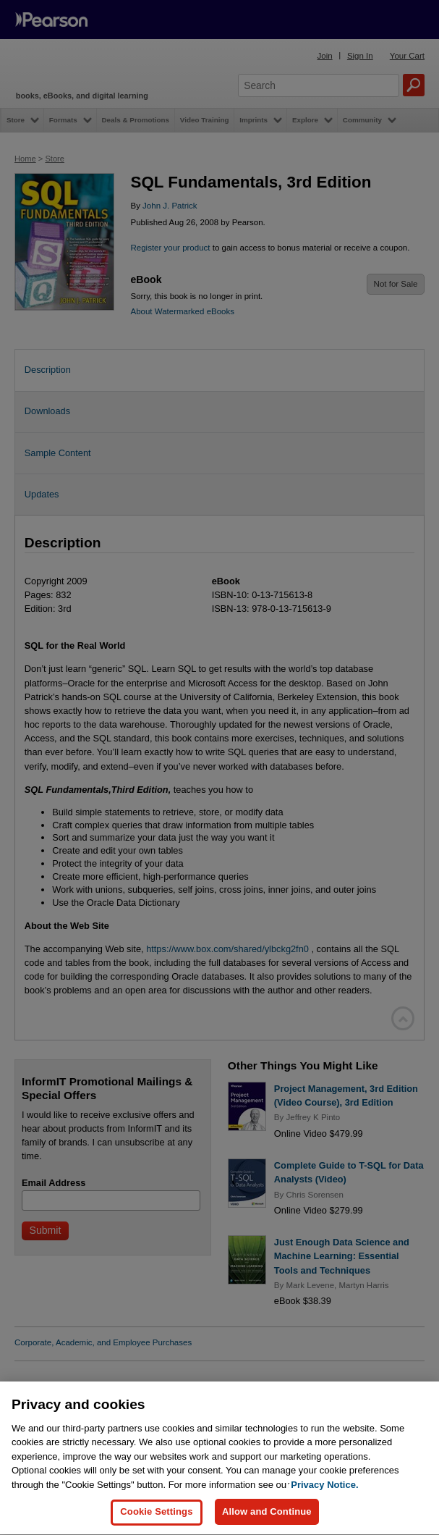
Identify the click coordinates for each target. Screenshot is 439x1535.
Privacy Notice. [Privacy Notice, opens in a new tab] (324, 1515)
